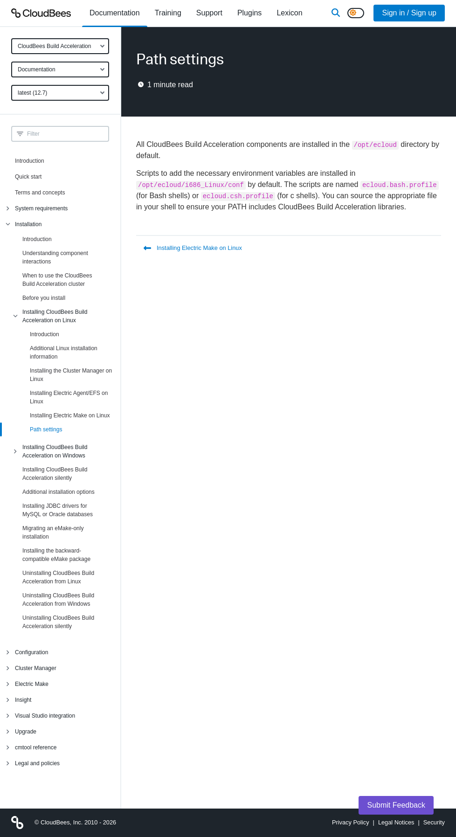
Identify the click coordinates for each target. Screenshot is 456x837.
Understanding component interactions (55, 257)
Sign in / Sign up (409, 13)
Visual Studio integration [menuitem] (45, 715)
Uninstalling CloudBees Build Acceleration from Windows (58, 599)
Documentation (36, 69)
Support (209, 13)
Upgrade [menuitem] (25, 731)
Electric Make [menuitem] (31, 684)
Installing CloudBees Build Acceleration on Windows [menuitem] (54, 451)
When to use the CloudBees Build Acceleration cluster (57, 279)
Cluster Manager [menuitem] (35, 668)
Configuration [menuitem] (31, 652)
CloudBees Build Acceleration (54, 46)
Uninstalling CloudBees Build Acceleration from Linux (58, 577)
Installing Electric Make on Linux (70, 415)
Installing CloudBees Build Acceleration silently (54, 473)
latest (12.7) (32, 93)
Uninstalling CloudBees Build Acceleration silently (58, 622)
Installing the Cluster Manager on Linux (71, 374)
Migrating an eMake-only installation (52, 532)
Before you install (43, 298)
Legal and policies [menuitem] (37, 763)
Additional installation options (58, 492)
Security (434, 822)
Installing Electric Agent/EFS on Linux (69, 397)
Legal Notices (396, 822)
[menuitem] (114, 13)
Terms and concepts (40, 192)
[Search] (336, 13)
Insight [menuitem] (23, 700)
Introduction (29, 161)
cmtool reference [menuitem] (35, 747)
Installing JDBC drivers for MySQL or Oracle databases (57, 510)
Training (168, 13)
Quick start (28, 176)
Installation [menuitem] (28, 224)
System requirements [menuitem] (41, 208)
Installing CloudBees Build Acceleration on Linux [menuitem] (54, 316)
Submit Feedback (396, 805)
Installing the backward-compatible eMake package (56, 554)
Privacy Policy (350, 822)
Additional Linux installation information (63, 352)
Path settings (46, 429)
